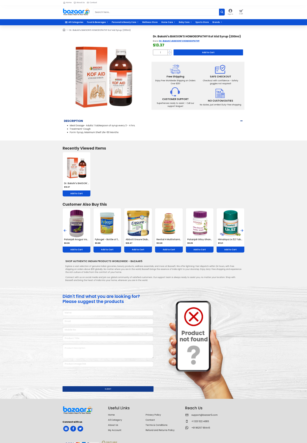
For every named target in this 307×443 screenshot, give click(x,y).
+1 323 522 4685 (200, 417)
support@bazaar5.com (204, 411)
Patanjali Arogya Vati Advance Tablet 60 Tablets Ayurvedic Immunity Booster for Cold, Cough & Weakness (76, 235)
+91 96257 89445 (200, 424)
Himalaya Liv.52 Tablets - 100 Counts (230, 235)
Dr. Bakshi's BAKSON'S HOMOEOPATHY (179, 40)
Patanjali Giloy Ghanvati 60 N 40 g (199, 235)
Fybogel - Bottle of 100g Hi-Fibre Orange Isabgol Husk (107, 235)
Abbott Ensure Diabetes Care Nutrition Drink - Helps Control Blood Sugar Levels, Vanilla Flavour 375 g (138, 235)
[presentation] (82, 371)
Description (73, 121)
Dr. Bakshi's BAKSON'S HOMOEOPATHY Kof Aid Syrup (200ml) (76, 179)
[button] (65, 226)
